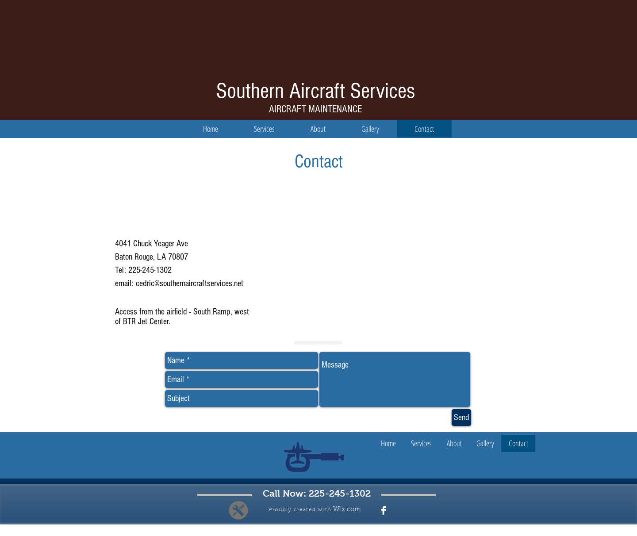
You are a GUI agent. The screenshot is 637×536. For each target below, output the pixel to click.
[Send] (461, 417)
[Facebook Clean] (383, 510)
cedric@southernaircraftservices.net (189, 283)
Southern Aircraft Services (315, 91)
